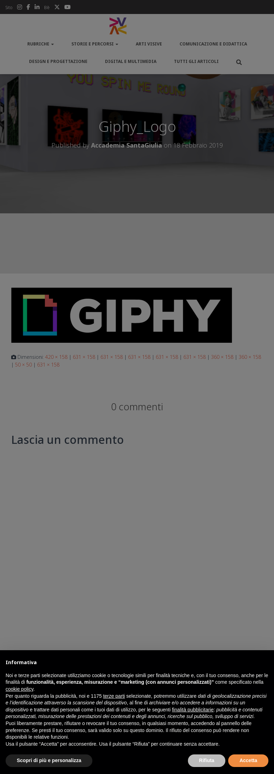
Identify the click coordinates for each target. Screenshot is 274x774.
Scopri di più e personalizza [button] (49, 760)
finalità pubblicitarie (192, 709)
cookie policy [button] (19, 689)
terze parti (114, 696)
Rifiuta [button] (207, 760)
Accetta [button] (248, 760)
